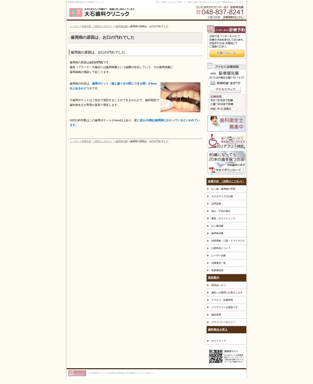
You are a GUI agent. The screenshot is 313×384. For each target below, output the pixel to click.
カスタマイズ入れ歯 (222, 196)
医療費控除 (217, 270)
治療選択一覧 (218, 263)
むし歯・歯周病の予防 (223, 189)
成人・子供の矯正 (221, 211)
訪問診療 (216, 203)
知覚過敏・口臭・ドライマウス (228, 240)
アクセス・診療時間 (222, 300)
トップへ (74, 26)
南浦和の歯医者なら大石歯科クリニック (86, 2)
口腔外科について (221, 248)
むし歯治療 (217, 225)
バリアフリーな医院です (224, 307)
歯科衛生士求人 (218, 329)
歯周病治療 (122, 26)
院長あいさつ (218, 285)
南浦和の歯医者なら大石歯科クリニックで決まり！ (132, 373)
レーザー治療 (218, 255)
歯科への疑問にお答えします (227, 292)
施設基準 (216, 314)
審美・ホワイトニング (223, 218)
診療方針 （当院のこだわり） (97, 26)
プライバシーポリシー (223, 322)
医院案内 (213, 277)
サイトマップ (218, 340)
